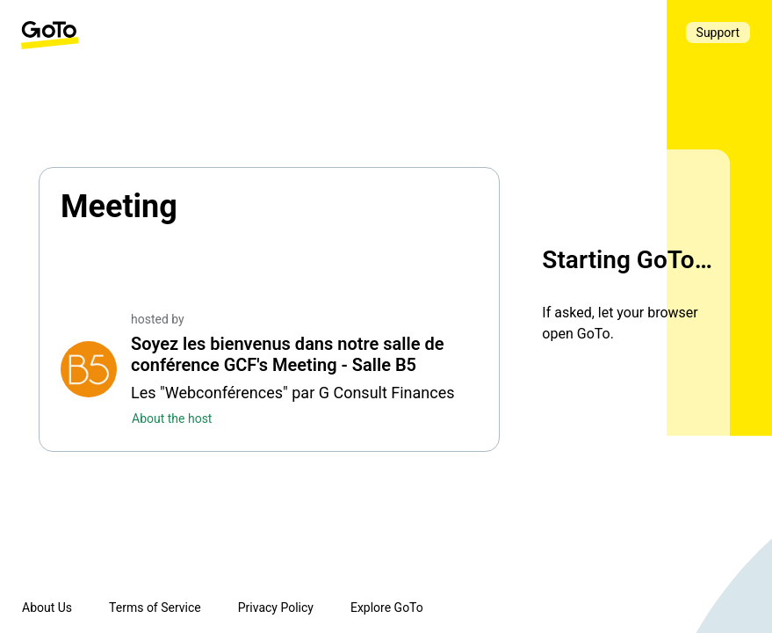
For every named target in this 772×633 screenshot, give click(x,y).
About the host (172, 418)
